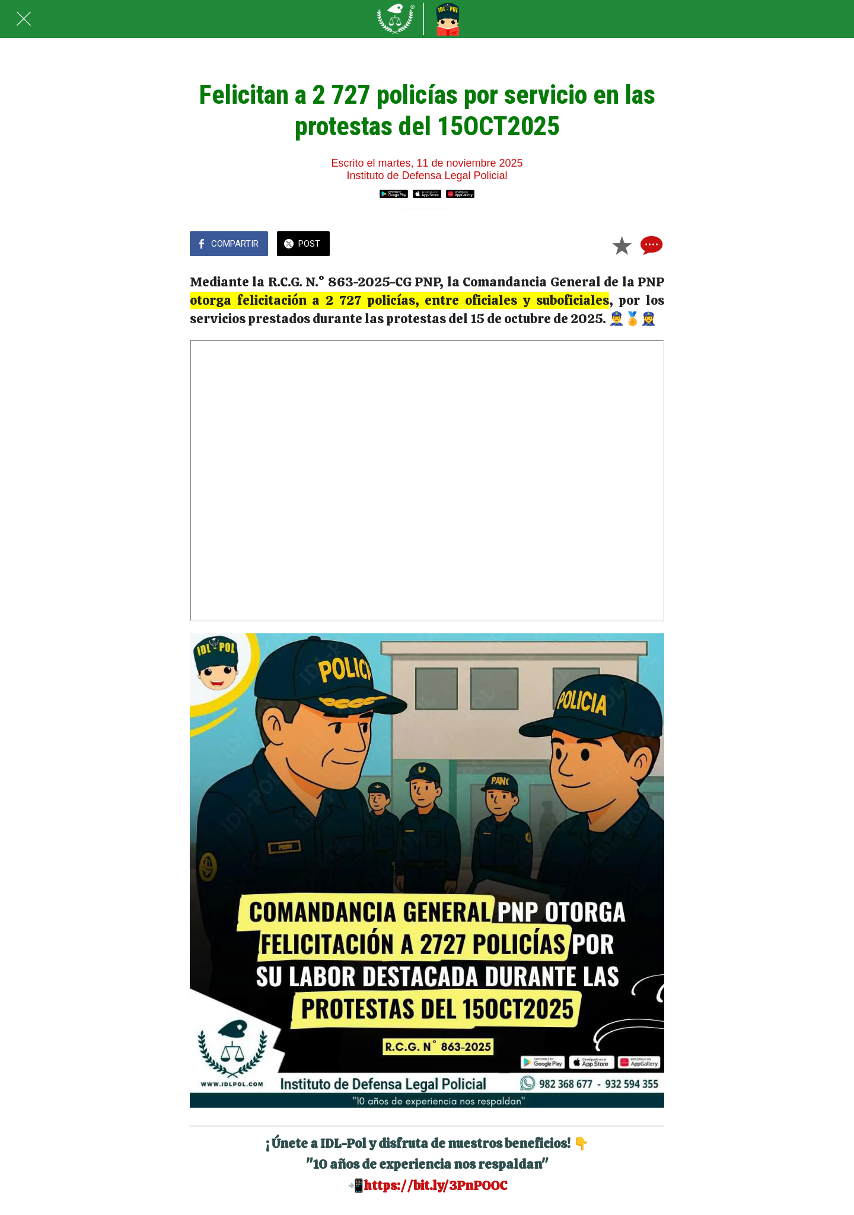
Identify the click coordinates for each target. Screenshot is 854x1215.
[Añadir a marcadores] (621, 245)
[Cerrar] (24, 19)
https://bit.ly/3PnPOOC (435, 1185)
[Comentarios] (650, 245)
